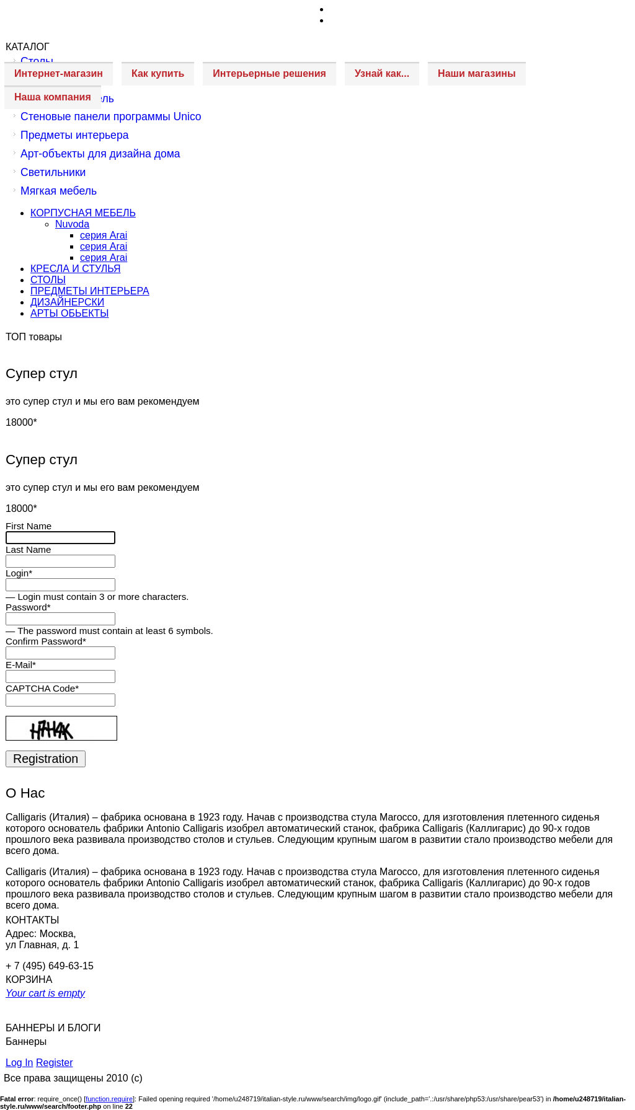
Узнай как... (382, 73)
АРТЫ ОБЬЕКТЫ (69, 313)
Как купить (157, 73)
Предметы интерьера (74, 135)
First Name (28, 526)
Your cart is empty (45, 993)
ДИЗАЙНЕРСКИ (67, 302)
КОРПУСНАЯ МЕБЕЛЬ (83, 213)
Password (28, 607)
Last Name (28, 549)
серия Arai (103, 235)
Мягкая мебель (58, 191)
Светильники (53, 172)
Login (19, 573)
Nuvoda (72, 224)
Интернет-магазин (58, 73)
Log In (19, 1062)
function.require (109, 1099)
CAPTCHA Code (42, 688)
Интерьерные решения (269, 73)
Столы (36, 61)
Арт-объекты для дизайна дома (100, 154)
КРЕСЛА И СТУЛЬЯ (75, 268)
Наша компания (52, 97)
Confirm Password (46, 641)
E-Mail (21, 664)
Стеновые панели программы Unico (111, 116)
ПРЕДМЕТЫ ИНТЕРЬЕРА (89, 291)
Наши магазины (476, 73)
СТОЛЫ (48, 280)
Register (54, 1062)
